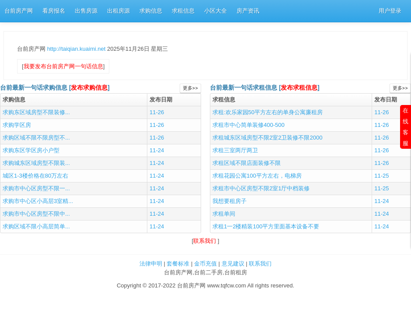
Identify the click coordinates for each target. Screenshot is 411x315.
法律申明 (150, 263)
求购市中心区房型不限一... (36, 188)
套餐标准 (178, 263)
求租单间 (223, 213)
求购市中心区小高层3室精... (38, 201)
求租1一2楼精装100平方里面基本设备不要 (265, 226)
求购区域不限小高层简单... (36, 226)
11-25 (381, 175)
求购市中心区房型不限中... (36, 213)
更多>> (190, 88)
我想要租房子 (229, 201)
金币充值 (205, 263)
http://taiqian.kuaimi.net (77, 49)
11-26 (157, 112)
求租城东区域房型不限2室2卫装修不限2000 (267, 137)
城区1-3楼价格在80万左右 (35, 175)
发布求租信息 (299, 87)
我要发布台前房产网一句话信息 (63, 66)
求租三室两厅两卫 (235, 150)
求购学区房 (17, 125)
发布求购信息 (89, 87)
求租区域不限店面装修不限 (246, 163)
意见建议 (233, 263)
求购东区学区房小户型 (31, 150)
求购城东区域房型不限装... (36, 163)
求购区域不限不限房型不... (36, 137)
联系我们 (205, 241)
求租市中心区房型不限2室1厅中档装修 (261, 188)
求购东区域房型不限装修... (36, 112)
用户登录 (390, 10)
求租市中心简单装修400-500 (248, 125)
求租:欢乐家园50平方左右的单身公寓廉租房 (267, 112)
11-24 (157, 150)
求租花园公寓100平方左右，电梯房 (257, 175)
